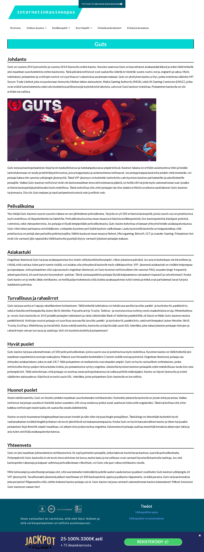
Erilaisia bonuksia (138, 27)
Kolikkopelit (60, 27)
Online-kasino (35, 27)
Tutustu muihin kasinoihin (102, 4)
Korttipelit (82, 27)
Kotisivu (15, 27)
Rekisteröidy (153, 541)
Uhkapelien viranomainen (146, 518)
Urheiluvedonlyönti (109, 27)
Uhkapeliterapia (146, 512)
